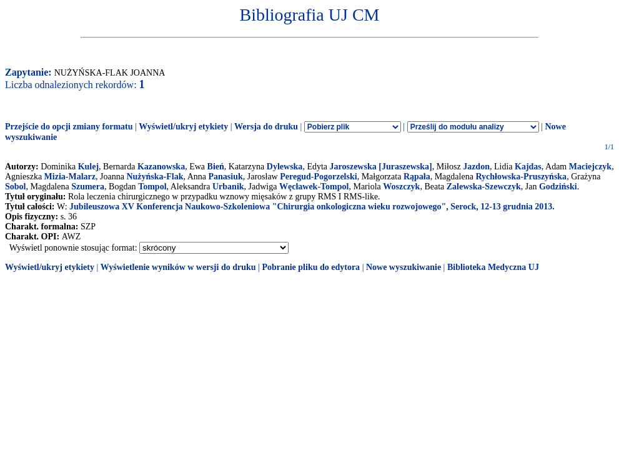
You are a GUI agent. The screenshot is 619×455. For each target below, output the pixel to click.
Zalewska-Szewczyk (484, 186)
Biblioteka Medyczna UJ (493, 267)
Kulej (88, 166)
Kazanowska (161, 166)
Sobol (15, 186)
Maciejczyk (590, 166)
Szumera (87, 186)
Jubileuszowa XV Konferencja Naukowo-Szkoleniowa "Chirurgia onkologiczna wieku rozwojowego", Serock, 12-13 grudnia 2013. (312, 206)
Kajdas (528, 166)
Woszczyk (401, 186)
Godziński (558, 186)
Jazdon (476, 166)
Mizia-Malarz (70, 176)
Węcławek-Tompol (314, 186)
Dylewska (285, 166)
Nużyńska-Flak (154, 176)
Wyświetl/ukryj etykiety (183, 126)
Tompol (152, 186)
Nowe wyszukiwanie (403, 267)
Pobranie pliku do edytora (311, 267)
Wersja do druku (266, 126)
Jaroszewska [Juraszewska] (381, 166)
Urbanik (228, 186)
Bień (215, 166)
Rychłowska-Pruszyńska (521, 176)
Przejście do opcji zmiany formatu (69, 126)
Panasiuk (225, 176)
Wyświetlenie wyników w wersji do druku (178, 267)
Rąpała (417, 176)
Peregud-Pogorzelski (318, 176)
